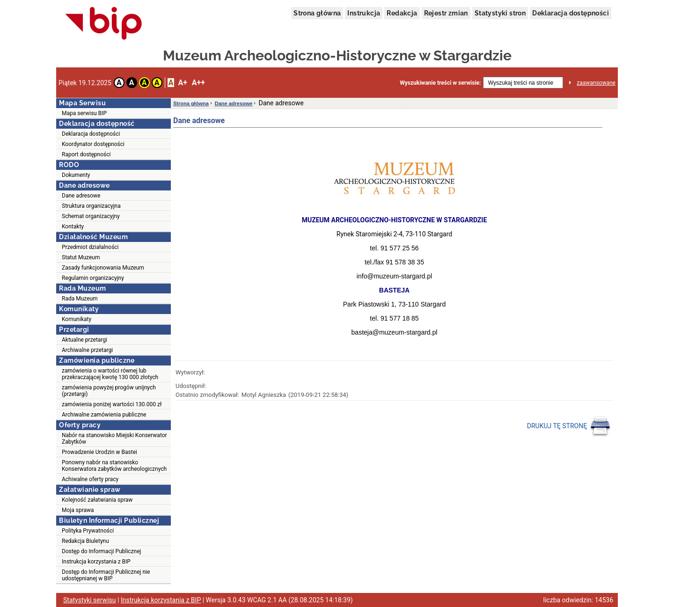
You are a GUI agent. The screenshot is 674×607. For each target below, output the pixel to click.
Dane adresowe (81, 195)
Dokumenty (76, 175)
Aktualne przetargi (84, 339)
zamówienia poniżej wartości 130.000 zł (111, 404)
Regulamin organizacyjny (93, 278)
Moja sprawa (78, 510)
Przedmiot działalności (90, 247)
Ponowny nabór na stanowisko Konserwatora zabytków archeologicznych (114, 465)
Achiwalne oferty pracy (90, 479)
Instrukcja (363, 13)
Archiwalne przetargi (87, 350)
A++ (198, 82)
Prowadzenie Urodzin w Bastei (99, 452)
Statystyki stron (500, 13)
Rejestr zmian (446, 13)
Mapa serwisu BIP (84, 113)
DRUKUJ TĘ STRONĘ (569, 426)
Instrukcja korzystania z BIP (96, 561)
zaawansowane (596, 83)
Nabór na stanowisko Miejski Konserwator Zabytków (114, 438)
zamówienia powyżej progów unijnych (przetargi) (109, 390)
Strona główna (317, 13)
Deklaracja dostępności (570, 13)
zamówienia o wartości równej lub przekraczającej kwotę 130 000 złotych (110, 373)
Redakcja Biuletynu (85, 541)
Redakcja (402, 13)
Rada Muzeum (80, 298)
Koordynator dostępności (93, 144)
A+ (182, 82)
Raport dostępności (86, 154)
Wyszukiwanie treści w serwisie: (440, 83)
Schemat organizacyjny (91, 216)
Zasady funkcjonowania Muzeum (103, 267)
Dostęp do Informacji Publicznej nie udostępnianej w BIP (106, 575)
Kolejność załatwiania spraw (97, 500)
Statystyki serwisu (89, 600)
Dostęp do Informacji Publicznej (101, 551)
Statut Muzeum (81, 257)
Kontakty (73, 226)
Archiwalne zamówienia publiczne (104, 414)
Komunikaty (76, 319)
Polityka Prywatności (88, 530)
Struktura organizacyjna (91, 206)
